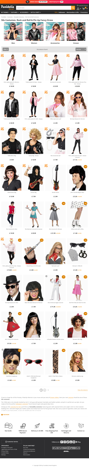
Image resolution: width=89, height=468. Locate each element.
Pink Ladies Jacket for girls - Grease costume (77, 156)
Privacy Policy (4, 451)
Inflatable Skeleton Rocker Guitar (55, 339)
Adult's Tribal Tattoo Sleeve (55, 376)
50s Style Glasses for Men (11, 302)
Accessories (24, 12)
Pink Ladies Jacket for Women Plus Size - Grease (77, 83)
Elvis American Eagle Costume (55, 302)
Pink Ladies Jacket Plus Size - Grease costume (12, 266)
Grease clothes (54, 397)
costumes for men (15, 407)
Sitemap (3, 455)
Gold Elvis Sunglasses (11, 376)
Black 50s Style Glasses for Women (33, 302)
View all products (83, 390)
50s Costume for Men (11, 229)
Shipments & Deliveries (29, 451)
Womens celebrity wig (77, 376)
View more (6, 414)
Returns (25, 453)
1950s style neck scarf (55, 119)
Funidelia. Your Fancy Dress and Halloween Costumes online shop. (7, 7)
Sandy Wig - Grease (34, 155)
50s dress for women (55, 82)
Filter (5, 49)
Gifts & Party (35, 12)
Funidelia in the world (6, 447)
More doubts (26, 455)
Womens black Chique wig (33, 339)
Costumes (14, 12)
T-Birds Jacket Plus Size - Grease (12, 119)
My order (25, 447)
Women (34, 43)
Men (13, 43)
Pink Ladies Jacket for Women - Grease (12, 83)
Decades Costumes (19, 17)
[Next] (48, 390)
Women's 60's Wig (77, 339)
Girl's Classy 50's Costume (11, 339)
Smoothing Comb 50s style (34, 266)
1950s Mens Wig (12, 155)
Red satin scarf (55, 266)
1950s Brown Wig (11, 192)
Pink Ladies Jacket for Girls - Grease (34, 119)
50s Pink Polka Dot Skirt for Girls (77, 302)
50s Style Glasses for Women (77, 119)
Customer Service (11, 442)
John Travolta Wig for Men (77, 192)
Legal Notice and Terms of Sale (9, 449)
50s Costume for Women (55, 229)
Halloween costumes (22, 404)
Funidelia (3, 17)
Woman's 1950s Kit (77, 266)
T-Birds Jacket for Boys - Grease (33, 82)
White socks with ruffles (77, 229)
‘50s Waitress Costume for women (33, 229)
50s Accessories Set (55, 155)
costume (70, 397)
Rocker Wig (33, 192)
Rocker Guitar (55, 192)
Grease (76, 43)
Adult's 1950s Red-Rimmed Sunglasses (33, 377)
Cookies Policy (5, 453)
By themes (4, 12)
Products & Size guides (29, 449)
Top (56, 12)
